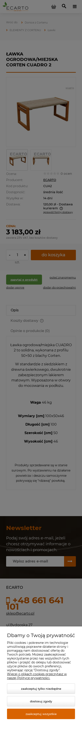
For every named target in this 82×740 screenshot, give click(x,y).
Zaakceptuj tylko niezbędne (41, 688)
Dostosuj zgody (41, 701)
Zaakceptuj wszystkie (41, 714)
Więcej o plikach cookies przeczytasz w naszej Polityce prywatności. (37, 676)
